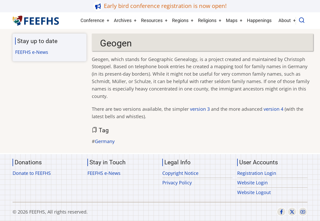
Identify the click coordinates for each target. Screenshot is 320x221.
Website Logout (254, 192)
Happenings (259, 20)
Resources (152, 20)
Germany (105, 141)
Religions (207, 20)
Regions (180, 20)
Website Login (252, 182)
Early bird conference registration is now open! (165, 5)
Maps (231, 20)
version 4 (273, 109)
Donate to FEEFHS (32, 173)
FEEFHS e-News (31, 52)
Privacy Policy (177, 182)
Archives (123, 20)
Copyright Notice (180, 173)
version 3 (200, 109)
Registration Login (256, 173)
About (284, 20)
